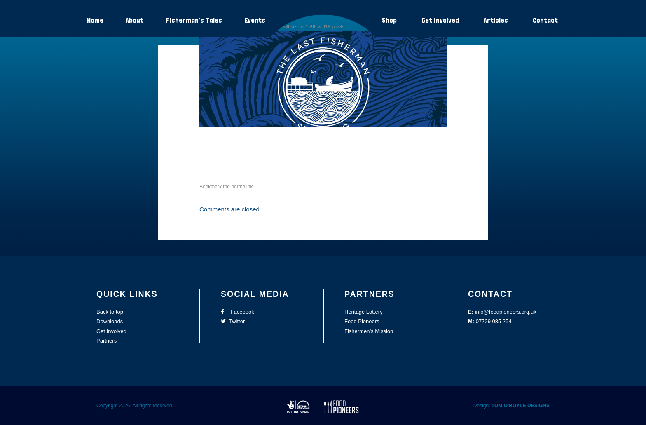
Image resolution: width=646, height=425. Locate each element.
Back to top (109, 312)
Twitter (233, 321)
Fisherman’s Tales (194, 20)
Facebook (237, 312)
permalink (242, 187)
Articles (496, 20)
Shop (389, 20)
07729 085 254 (494, 321)
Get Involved (440, 20)
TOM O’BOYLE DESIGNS (521, 406)
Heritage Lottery (363, 312)
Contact (545, 20)
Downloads (109, 321)
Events (254, 20)
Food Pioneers (361, 321)
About (134, 20)
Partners (106, 341)
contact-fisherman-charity (263, 155)
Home (95, 20)
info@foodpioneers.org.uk (505, 312)
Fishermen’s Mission (368, 331)
